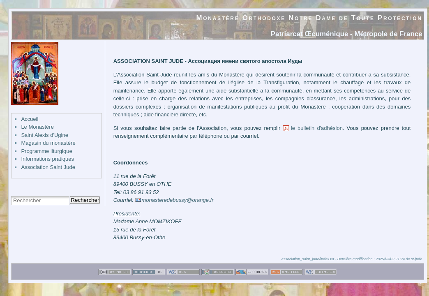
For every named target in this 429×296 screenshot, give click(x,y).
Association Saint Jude (48, 167)
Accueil (29, 119)
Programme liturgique (46, 151)
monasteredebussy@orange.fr (177, 200)
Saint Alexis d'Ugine (44, 135)
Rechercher (85, 200)
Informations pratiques (47, 159)
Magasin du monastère (48, 143)
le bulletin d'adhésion (317, 128)
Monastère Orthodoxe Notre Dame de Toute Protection (309, 18)
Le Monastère (37, 127)
